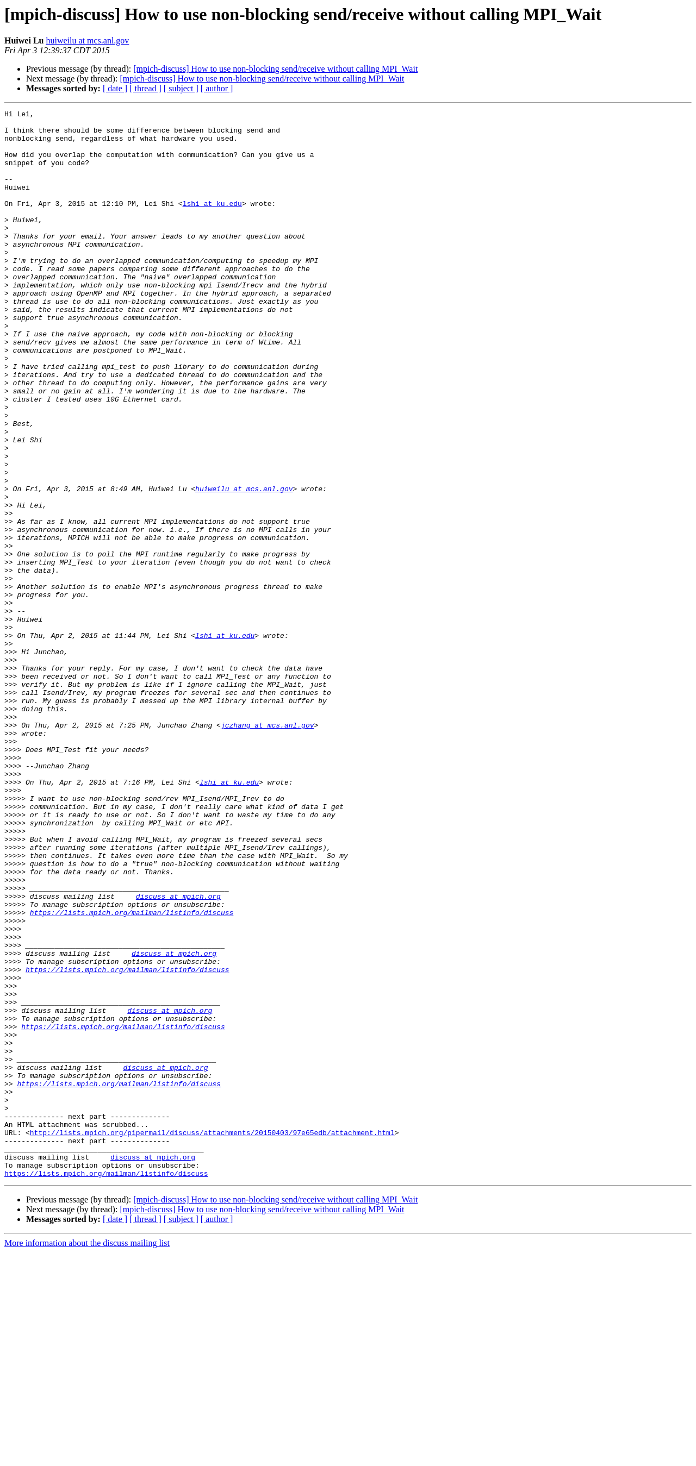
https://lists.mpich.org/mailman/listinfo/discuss (131, 1074)
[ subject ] (181, 88)
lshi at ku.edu (212, 223)
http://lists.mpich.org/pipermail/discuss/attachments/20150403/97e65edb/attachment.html (212, 1338)
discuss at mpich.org (178, 1054)
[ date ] (115, 88)
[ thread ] (145, 88)
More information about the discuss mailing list (87, 1456)
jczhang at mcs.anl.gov (267, 849)
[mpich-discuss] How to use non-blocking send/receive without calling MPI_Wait (275, 68)
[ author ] (217, 88)
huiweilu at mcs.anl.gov (87, 40)
